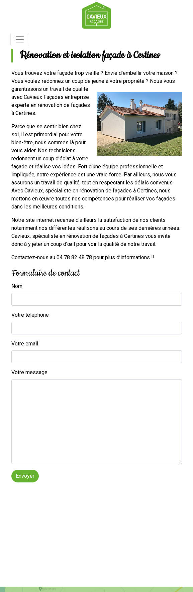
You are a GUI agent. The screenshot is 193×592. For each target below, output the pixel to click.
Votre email (24, 343)
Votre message (29, 372)
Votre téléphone (30, 315)
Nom (16, 286)
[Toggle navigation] (19, 39)
